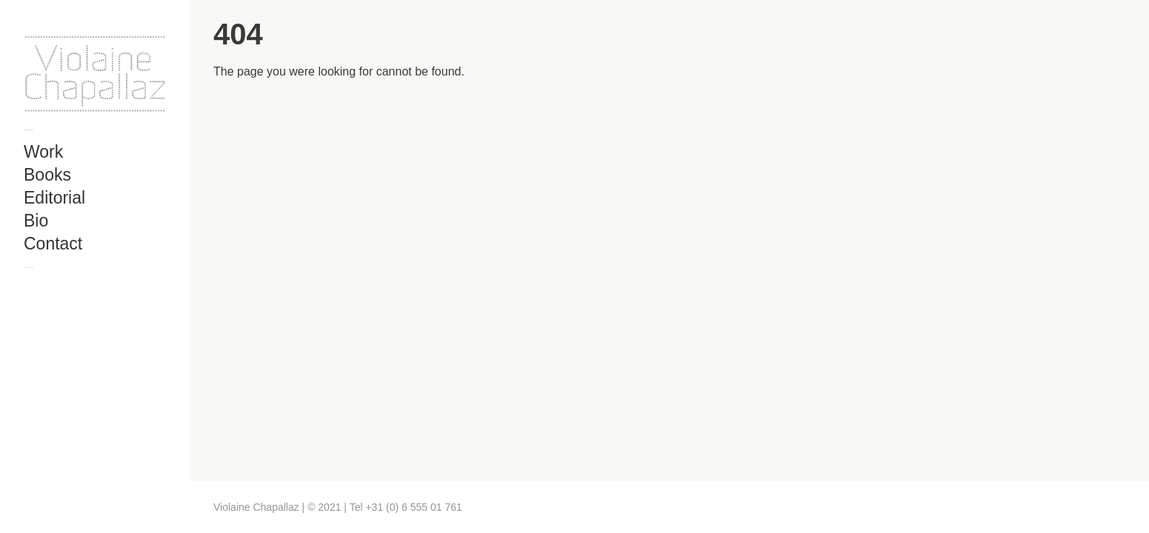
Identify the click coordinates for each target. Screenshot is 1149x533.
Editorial (54, 197)
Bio (36, 220)
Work (43, 151)
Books (47, 174)
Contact (53, 243)
